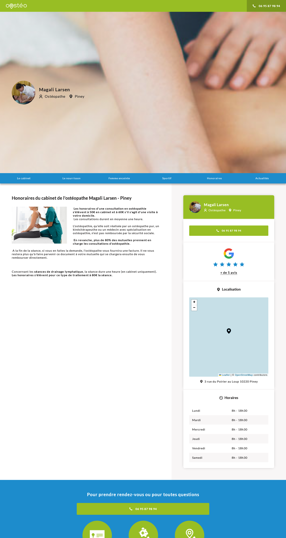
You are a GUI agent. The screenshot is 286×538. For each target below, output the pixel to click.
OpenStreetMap (244, 375)
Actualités (262, 178)
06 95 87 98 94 (266, 6)
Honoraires (214, 178)
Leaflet (224, 375)
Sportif (167, 178)
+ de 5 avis (228, 272)
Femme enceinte (119, 178)
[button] (229, 331)
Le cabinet (24, 178)
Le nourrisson (72, 178)
